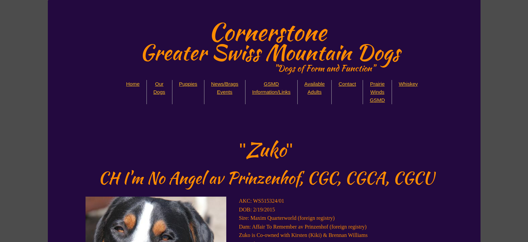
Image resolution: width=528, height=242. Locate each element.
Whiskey (408, 84)
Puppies (188, 84)
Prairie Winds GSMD (377, 92)
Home (133, 84)
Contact (347, 84)
